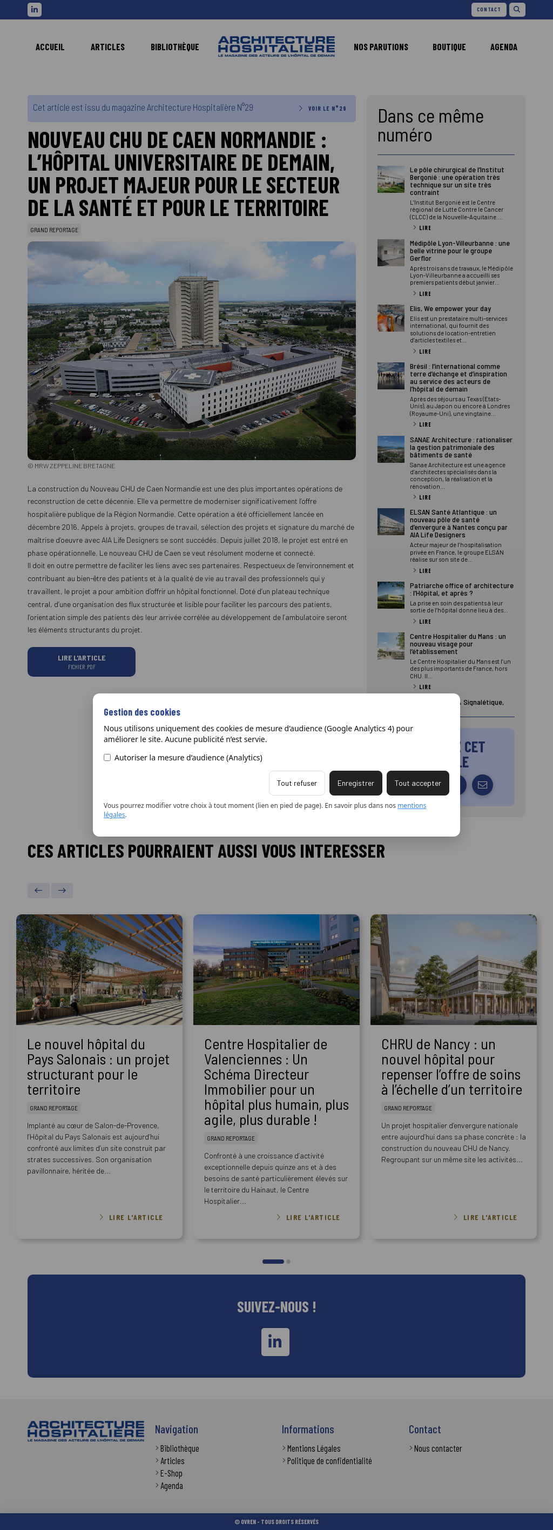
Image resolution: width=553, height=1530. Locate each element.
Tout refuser (297, 782)
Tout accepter (418, 782)
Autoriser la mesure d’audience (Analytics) (183, 757)
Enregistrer (356, 782)
